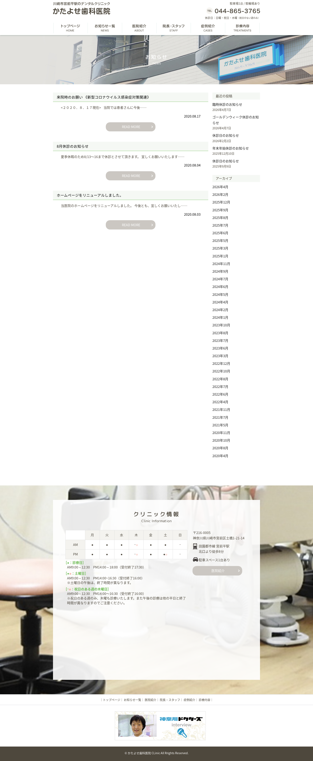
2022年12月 (221, 363)
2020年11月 (221, 432)
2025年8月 (220, 217)
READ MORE (131, 126)
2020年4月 (220, 455)
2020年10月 (221, 440)
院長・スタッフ (170, 700)
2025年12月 (221, 202)
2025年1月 (220, 255)
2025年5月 (220, 240)
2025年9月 (220, 209)
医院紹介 (217, 570)
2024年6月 (220, 286)
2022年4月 (220, 401)
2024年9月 (220, 271)
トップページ (111, 700)
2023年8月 (220, 332)
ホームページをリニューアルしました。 (90, 195)
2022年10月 (221, 371)
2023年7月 (220, 340)
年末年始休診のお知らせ (230, 148)
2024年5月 (220, 294)
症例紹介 (189, 700)
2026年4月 (220, 186)
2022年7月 (220, 386)
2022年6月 (220, 394)
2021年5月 (220, 424)
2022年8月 (220, 378)
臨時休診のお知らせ (227, 104)
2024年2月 (220, 309)
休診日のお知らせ (225, 135)
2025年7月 (220, 225)
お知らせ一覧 (132, 700)
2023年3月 (220, 355)
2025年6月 (220, 232)
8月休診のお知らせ (73, 146)
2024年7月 (220, 278)
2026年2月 (220, 194)
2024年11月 (221, 263)
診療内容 (204, 700)
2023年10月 (221, 324)
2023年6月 (220, 348)
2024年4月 (220, 302)
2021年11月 (221, 409)
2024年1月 (220, 317)
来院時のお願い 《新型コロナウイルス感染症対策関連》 (104, 97)
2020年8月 (220, 447)
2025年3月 (220, 248)
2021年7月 (220, 417)
